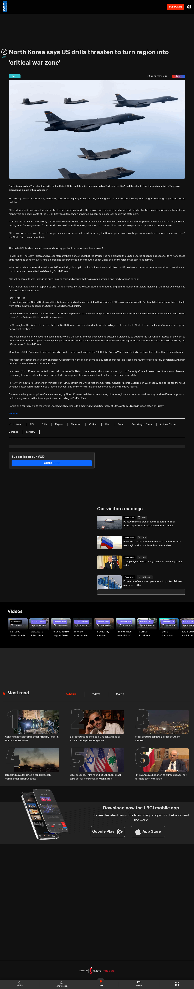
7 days (95, 693)
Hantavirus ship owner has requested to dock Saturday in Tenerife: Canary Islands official (149, 523)
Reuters (13, 413)
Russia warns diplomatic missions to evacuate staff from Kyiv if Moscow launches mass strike (152, 543)
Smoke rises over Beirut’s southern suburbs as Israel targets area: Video (125, 633)
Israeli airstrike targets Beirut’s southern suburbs (157, 738)
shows (139, 984)
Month (118, 693)
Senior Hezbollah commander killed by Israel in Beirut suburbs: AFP (32, 738)
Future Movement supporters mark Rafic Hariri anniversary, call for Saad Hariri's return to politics (168, 633)
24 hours (71, 693)
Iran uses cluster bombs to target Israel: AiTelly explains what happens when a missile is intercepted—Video (18, 633)
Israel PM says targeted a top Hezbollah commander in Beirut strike (28, 776)
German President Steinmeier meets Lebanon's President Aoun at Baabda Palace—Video (148, 633)
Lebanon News (38, 621)
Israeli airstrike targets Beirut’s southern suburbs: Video (61, 633)
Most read (18, 692)
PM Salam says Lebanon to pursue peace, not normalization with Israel (160, 776)
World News (129, 517)
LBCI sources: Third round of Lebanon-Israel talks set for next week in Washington (95, 776)
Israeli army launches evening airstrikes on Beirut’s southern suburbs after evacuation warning (103, 633)
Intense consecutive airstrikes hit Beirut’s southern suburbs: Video (83, 633)
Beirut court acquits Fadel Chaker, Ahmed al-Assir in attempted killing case (95, 738)
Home (20, 984)
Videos (15, 611)
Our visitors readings (120, 509)
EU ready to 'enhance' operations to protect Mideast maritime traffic (153, 583)
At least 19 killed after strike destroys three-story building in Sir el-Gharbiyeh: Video (40, 633)
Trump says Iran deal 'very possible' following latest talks (152, 563)
